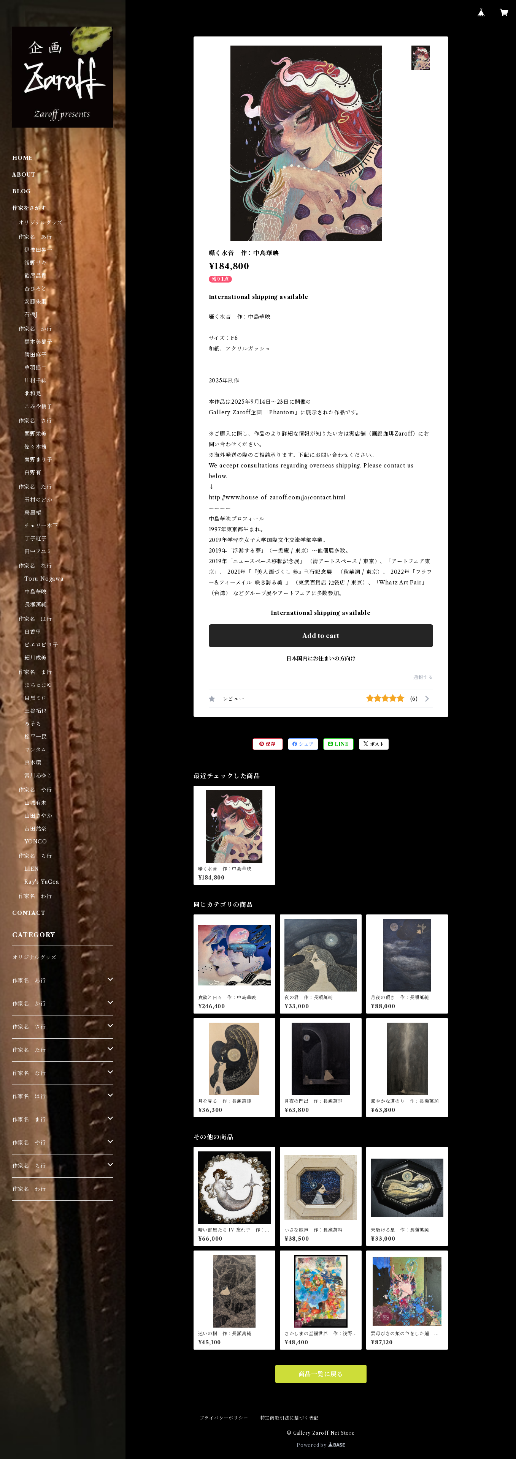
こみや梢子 (38, 406)
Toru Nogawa (44, 578)
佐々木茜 (35, 446)
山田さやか (38, 815)
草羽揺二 (35, 367)
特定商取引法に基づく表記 (289, 1418)
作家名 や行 (35, 789)
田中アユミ (38, 551)
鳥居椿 (32, 512)
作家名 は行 (35, 619)
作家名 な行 (35, 565)
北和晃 (32, 393)
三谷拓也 (35, 710)
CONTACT (29, 913)
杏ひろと (35, 288)
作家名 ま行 (35, 672)
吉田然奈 (35, 828)
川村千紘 (35, 380)
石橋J (31, 314)
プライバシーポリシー (224, 1418)
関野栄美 (35, 433)
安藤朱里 (35, 301)
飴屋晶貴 (35, 275)
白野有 (32, 472)
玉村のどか (38, 499)
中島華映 (35, 591)
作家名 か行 (35, 328)
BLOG (21, 191)
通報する (423, 677)
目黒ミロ (35, 698)
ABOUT (24, 174)
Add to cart (320, 635)
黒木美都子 (38, 341)
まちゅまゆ (38, 685)
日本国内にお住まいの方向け (321, 658)
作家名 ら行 (35, 856)
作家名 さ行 (35, 420)
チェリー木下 (41, 525)
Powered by (321, 1445)
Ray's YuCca (41, 881)
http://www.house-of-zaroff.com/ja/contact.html (277, 497)
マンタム (35, 749)
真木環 (32, 762)
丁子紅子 (35, 538)
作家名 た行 (35, 486)
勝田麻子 (35, 354)
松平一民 (35, 736)
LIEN (31, 868)
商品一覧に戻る (320, 1374)
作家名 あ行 (35, 237)
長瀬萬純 (35, 604)
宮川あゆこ (38, 775)
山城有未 (35, 802)
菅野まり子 (38, 459)
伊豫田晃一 (38, 249)
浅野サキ (35, 262)
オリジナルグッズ (40, 222)
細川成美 (35, 657)
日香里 (32, 631)
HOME (22, 158)
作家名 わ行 (35, 896)
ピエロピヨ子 (41, 644)
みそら (32, 723)
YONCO (35, 841)
